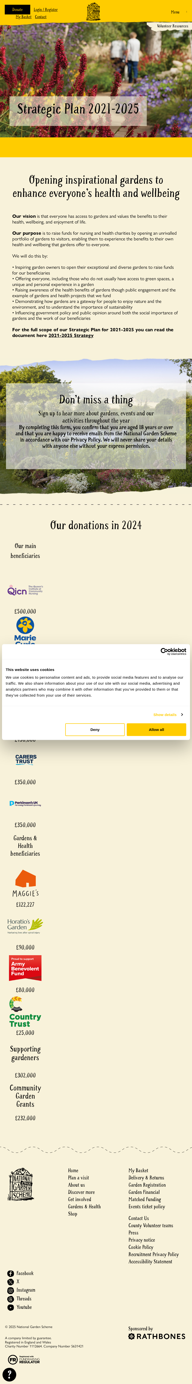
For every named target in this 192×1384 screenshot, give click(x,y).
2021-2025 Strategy (71, 335)
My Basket (24, 16)
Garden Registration (147, 1185)
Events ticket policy (146, 1206)
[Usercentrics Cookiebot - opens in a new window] (164, 651)
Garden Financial (144, 1192)
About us (76, 1185)
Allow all (156, 729)
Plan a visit (78, 1177)
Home (73, 1170)
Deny (95, 729)
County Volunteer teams (150, 1225)
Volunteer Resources (172, 26)
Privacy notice (141, 1240)
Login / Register (46, 9)
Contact (40, 16)
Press (133, 1232)
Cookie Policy (140, 1247)
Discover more (81, 1192)
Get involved (79, 1199)
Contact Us (138, 1218)
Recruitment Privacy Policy (153, 1254)
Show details (165, 715)
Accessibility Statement (150, 1261)
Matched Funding (144, 1199)
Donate (17, 9)
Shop (72, 1214)
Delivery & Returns (146, 1177)
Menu (175, 12)
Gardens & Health (84, 1206)
